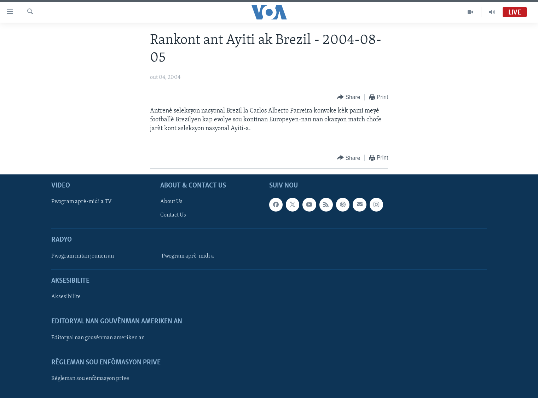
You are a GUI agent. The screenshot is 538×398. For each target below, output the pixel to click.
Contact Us (173, 215)
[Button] (348, 97)
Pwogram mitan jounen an (82, 256)
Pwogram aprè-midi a (188, 256)
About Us (171, 202)
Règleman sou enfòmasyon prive (90, 378)
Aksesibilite (66, 297)
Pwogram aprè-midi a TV (81, 202)
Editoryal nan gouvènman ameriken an (98, 338)
